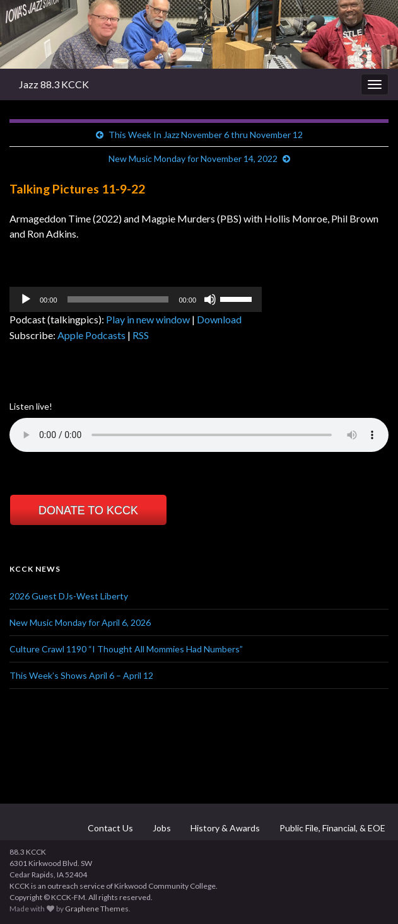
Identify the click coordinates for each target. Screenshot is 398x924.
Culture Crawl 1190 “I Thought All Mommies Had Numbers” (126, 649)
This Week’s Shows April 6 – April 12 (81, 675)
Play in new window (148, 319)
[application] (135, 299)
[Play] (26, 299)
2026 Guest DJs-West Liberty (68, 596)
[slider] (118, 299)
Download (219, 319)
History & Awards (224, 828)
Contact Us (109, 828)
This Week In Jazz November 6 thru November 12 (205, 134)
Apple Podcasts (91, 335)
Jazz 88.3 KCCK (54, 84)
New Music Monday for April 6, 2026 (80, 622)
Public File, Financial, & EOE (331, 828)
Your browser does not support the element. (199, 435)
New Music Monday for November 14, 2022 (193, 158)
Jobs (161, 828)
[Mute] (210, 299)
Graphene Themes (97, 908)
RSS (140, 335)
